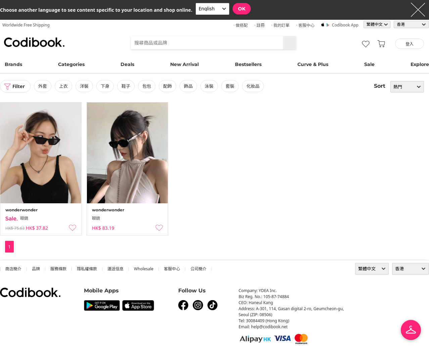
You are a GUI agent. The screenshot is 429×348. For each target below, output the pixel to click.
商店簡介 (13, 269)
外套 (42, 86)
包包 (146, 86)
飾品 (188, 86)
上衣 (63, 86)
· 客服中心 (305, 25)
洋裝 (84, 86)
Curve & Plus (312, 64)
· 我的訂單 (280, 25)
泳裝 (209, 86)
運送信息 (115, 269)
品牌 (36, 269)
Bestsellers (248, 64)
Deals (127, 64)
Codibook (34, 42)
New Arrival (184, 64)
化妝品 (252, 86)
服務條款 (58, 269)
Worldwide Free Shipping (26, 25)
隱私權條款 (87, 269)
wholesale (143, 269)
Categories (71, 64)
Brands (13, 64)
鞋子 (126, 86)
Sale (369, 64)
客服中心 (172, 269)
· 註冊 (259, 25)
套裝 (230, 86)
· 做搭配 (240, 25)
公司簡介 (198, 269)
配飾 (167, 86)
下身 (105, 86)
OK (241, 9)
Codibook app (345, 25)
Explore (420, 64)
